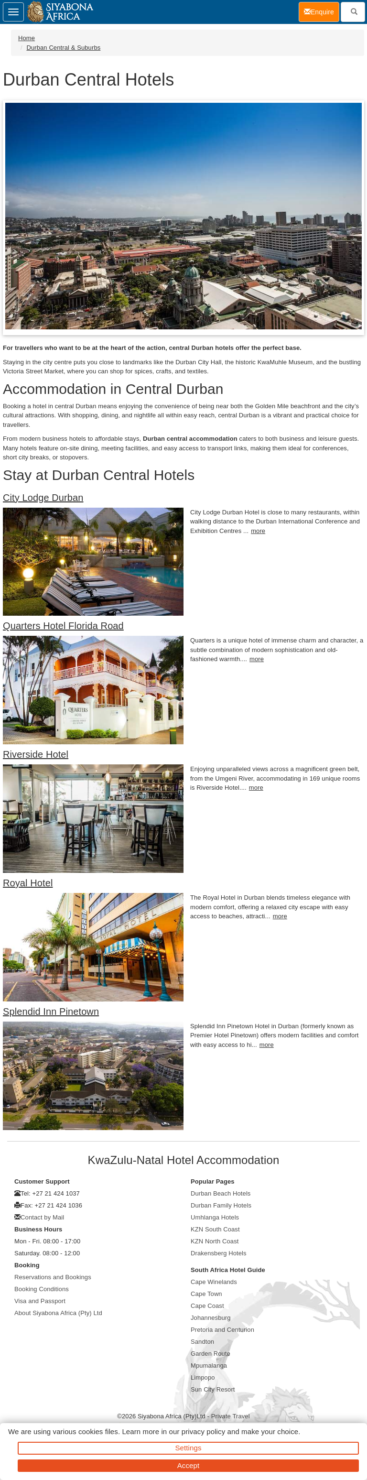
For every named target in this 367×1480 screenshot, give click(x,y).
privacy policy (203, 1431)
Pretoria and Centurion (222, 1329)
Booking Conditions (41, 1289)
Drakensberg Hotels (219, 1253)
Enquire (321, 11)
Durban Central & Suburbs (63, 47)
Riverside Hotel (35, 754)
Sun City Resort (213, 1389)
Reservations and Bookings (52, 1277)
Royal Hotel (28, 883)
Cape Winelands (214, 1281)
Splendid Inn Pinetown (51, 1011)
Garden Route (210, 1353)
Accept (188, 1465)
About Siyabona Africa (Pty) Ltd (58, 1313)
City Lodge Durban (43, 497)
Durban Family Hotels (221, 1205)
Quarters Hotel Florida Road (63, 625)
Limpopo (203, 1377)
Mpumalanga (209, 1365)
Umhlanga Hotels (215, 1217)
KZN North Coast (214, 1241)
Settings (188, 1448)
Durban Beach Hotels (220, 1193)
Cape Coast (207, 1305)
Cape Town (206, 1293)
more (258, 530)
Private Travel (230, 1416)
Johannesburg (211, 1317)
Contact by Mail (42, 1217)
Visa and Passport (39, 1301)
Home (26, 38)
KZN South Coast (215, 1229)
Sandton (202, 1341)
